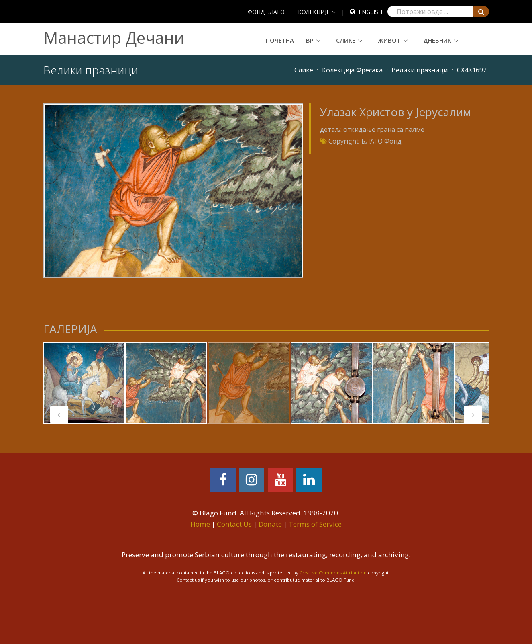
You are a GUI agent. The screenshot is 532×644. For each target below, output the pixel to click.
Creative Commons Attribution (333, 573)
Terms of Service (315, 524)
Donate (270, 524)
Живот (389, 40)
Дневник (437, 40)
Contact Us (234, 524)
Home (200, 524)
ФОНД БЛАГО (266, 12)
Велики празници (419, 70)
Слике (345, 40)
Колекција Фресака (352, 70)
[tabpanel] (84, 383)
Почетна (280, 40)
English (370, 12)
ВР (310, 40)
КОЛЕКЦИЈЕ (314, 12)
